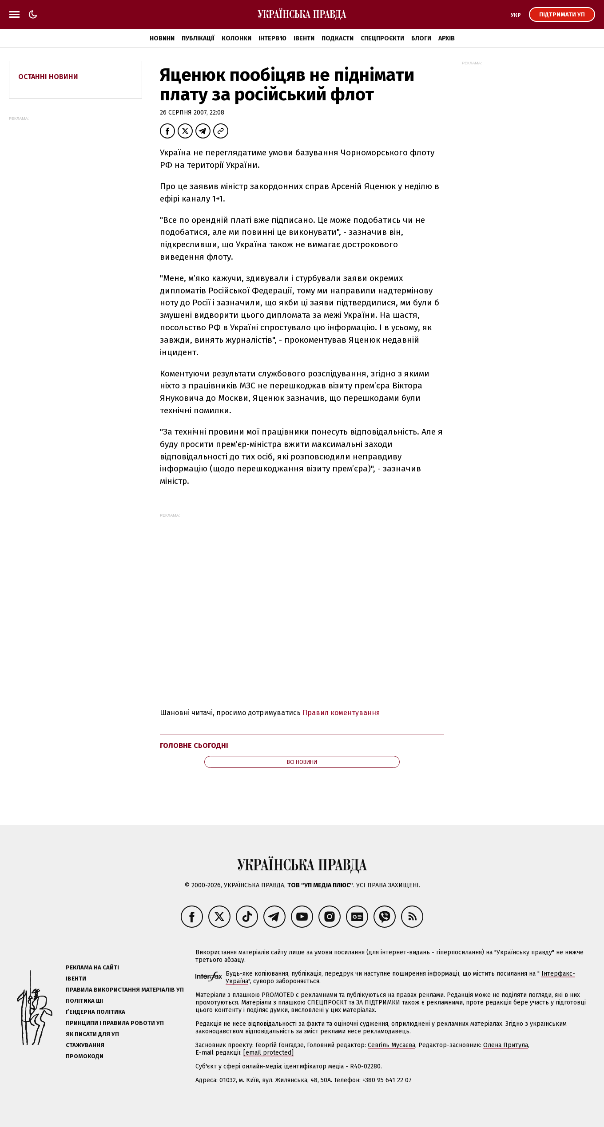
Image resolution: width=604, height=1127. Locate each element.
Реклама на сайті (92, 967)
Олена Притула (505, 1045)
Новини (162, 38)
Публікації (198, 38)
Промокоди (84, 1056)
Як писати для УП (92, 1034)
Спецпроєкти (382, 38)
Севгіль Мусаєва (391, 1045)
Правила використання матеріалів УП (125, 989)
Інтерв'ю (272, 38)
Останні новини (48, 76)
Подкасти (338, 38)
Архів (446, 38)
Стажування (85, 1045)
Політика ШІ (84, 1000)
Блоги (421, 38)
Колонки (236, 38)
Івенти (304, 38)
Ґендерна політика (95, 1011)
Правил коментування (341, 712)
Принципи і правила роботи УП (115, 1023)
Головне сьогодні (194, 745)
